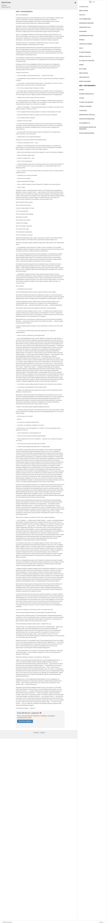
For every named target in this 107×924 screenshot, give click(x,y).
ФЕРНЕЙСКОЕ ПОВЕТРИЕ (86, 23)
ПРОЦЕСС (82, 39)
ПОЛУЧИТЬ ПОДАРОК (25, 721)
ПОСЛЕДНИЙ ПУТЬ (84, 123)
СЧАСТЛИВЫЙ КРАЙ (85, 19)
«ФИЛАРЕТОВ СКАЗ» (85, 27)
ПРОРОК (81, 89)
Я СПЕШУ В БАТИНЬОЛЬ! (86, 102)
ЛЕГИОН (81, 98)
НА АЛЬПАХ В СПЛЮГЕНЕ (86, 60)
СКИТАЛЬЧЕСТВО (84, 77)
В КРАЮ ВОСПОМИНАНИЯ (86, 118)
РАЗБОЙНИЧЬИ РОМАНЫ (86, 35)
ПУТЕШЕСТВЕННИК (85, 52)
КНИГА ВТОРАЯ (83, 73)
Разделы (42, 732)
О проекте (36, 732)
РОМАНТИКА (83, 31)
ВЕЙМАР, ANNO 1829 (85, 56)
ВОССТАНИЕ (82, 68)
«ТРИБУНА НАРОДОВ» (85, 106)
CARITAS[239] (83, 110)
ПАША (81, 48)
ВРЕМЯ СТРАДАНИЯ (85, 81)
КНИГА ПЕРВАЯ (83, 10)
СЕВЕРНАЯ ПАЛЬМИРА (85, 44)
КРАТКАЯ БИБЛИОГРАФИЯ (86, 133)
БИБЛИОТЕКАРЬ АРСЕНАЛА (87, 114)
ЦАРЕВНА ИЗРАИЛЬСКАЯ (86, 93)
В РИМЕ (81, 64)
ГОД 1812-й (82, 14)
